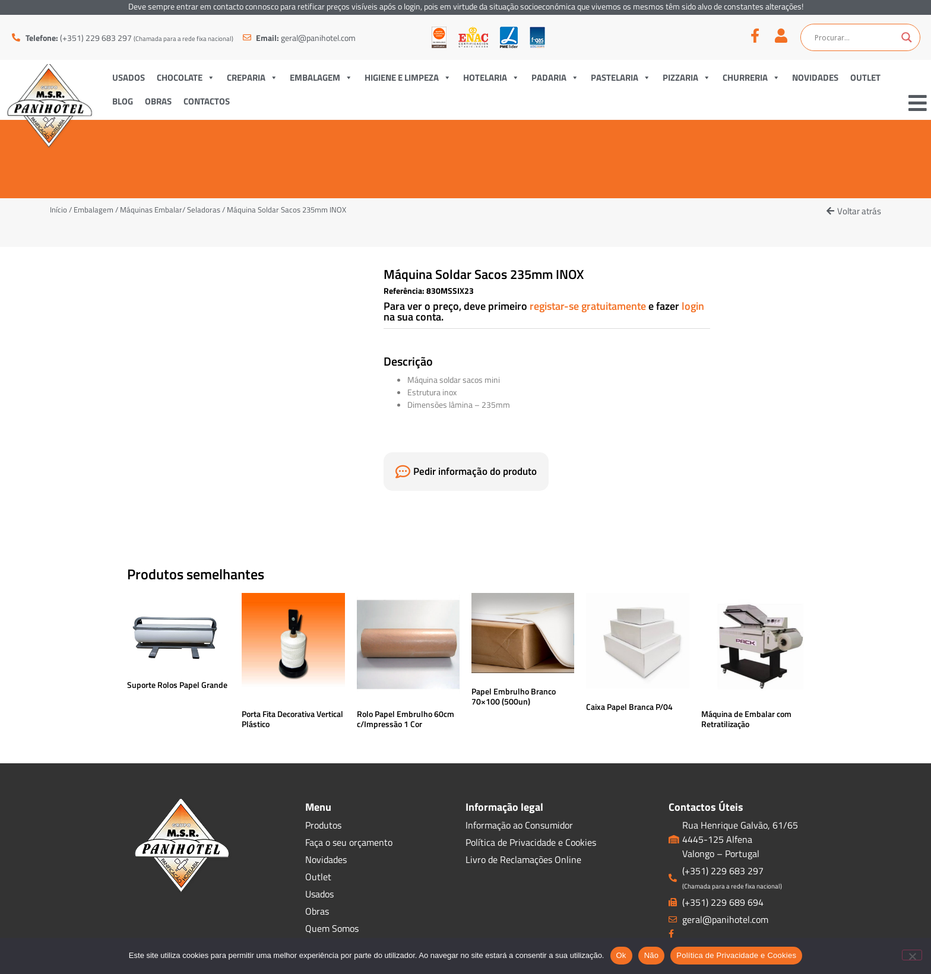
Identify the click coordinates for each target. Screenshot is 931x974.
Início (58, 209)
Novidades (815, 77)
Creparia (252, 77)
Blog (122, 101)
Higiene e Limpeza (408, 77)
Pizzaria (687, 77)
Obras (158, 101)
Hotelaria (491, 77)
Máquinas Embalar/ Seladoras (170, 209)
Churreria (751, 77)
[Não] (912, 955)
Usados (128, 77)
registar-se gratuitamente (589, 306)
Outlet (865, 77)
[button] (853, 211)
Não (651, 955)
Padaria (555, 77)
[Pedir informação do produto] (402, 471)
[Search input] (855, 37)
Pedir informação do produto (475, 471)
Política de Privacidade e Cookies (736, 955)
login (693, 306)
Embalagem (321, 77)
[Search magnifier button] (906, 37)
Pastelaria (621, 77)
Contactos (206, 101)
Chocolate (186, 77)
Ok (621, 955)
